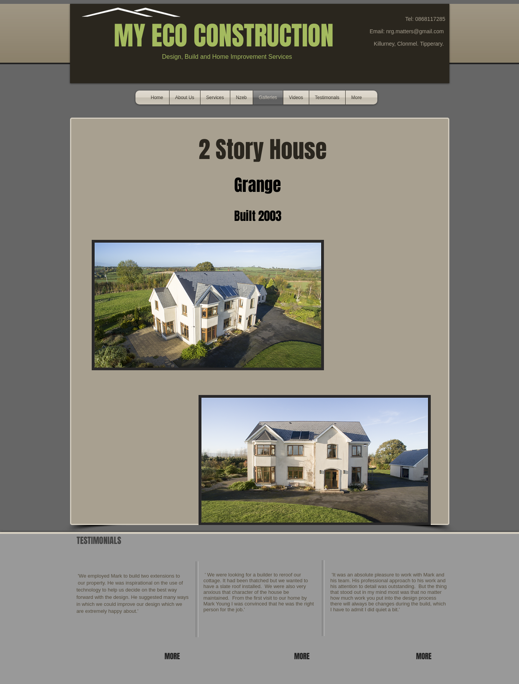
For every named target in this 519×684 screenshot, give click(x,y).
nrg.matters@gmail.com (415, 31)
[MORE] (173, 656)
